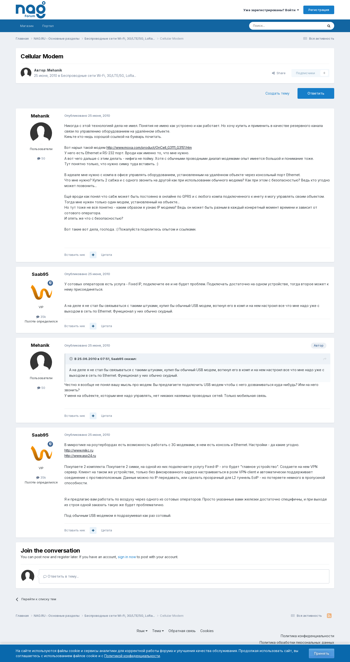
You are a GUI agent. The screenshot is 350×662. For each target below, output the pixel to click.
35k (41, 317)
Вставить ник (74, 255)
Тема (158, 631)
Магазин (27, 26)
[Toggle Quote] (71, 359)
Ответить (315, 93)
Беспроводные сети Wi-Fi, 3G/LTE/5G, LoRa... (98, 75)
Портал (48, 26)
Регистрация (318, 10)
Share (279, 73)
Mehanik (54, 70)
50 (41, 158)
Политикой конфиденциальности (132, 656)
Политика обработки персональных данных (297, 642)
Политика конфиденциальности (307, 636)
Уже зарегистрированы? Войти (271, 10)
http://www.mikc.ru (78, 450)
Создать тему (277, 93)
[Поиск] (273, 26)
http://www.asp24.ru (80, 456)
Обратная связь (182, 631)
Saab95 (40, 274)
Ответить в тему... (61, 576)
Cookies (207, 631)
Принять (321, 653)
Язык (142, 631)
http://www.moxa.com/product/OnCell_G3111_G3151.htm (149, 147)
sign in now (127, 557)
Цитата (106, 255)
